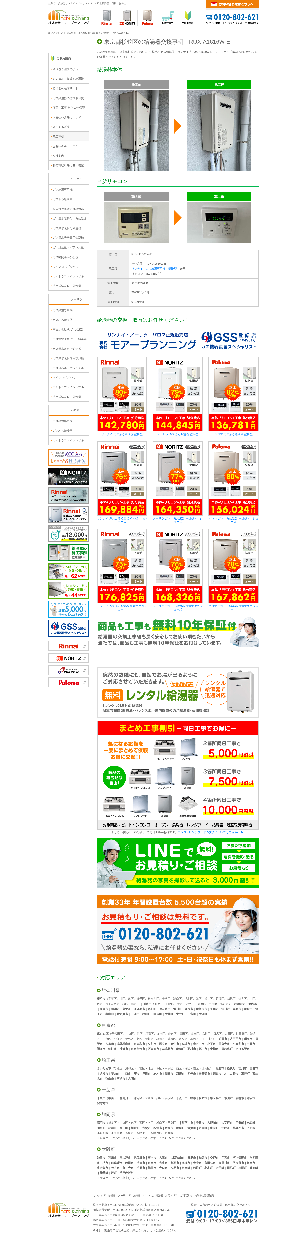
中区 (252, 998)
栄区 (199, 998)
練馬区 (172, 1038)
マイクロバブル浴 (64, 411)
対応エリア (113, 977)
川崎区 (170, 1004)
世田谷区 (241, 1033)
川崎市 (147, 1004)
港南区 (177, 998)
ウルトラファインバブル (68, 310)
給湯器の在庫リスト (65, 122)
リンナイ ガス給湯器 (104, 1195)
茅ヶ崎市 (164, 1009)
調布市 (101, 1048)
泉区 (131, 998)
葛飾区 (194, 1038)
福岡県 (108, 1114)
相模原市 (240, 1004)
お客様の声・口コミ (65, 180)
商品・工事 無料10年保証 (69, 142)
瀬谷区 (208, 998)
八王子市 (235, 1038)
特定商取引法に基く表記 (68, 199)
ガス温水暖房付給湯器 (67, 262)
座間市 (104, 1009)
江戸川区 (207, 1038)
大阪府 (108, 1149)
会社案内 (58, 190)
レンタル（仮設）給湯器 (68, 113)
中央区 (130, 1033)
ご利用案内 (64, 92)
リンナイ (137, 268)
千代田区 (117, 1033)
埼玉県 (108, 1060)
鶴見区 (242, 998)
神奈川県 (111, 990)
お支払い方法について (67, 151)
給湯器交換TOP (56, 33)
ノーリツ (76, 333)
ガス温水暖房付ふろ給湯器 (70, 252)
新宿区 (149, 1033)
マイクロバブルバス (65, 301)
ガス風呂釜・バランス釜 (68, 281)
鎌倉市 (248, 1009)
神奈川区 (153, 998)
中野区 (107, 1038)
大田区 (229, 1033)
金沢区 (166, 998)
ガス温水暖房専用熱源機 (68, 272)
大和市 (252, 1004)
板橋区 (160, 1038)
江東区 (195, 1033)
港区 (140, 1033)
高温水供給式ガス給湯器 (68, 243)
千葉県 (108, 1089)
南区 (134, 1004)
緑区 (125, 1004)
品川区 (206, 1033)
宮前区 (224, 1004)
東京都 (108, 1025)
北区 (139, 1038)
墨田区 (183, 1033)
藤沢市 (126, 1009)
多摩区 (202, 1004)
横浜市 (101, 998)
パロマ (75, 444)
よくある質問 (61, 161)
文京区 (161, 1033)
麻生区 (158, 1004)
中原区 (213, 1004)
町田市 (223, 1038)
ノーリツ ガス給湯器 (129, 1195)
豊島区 (129, 1038)
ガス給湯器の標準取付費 (68, 132)
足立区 (183, 1038)
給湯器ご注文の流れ (65, 103)
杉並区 (118, 1038)
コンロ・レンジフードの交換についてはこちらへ (209, 832)
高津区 (189, 1004)
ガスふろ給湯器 (63, 233)
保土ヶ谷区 (112, 1004)
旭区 (122, 998)
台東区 (172, 1033)
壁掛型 (172, 268)
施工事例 (71, 33)
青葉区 (112, 998)
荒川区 (149, 1038)
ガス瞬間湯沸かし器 (65, 291)
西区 (100, 1004)
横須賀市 (122, 1014)
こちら (163, 1138)
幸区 (180, 1004)
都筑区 (231, 998)
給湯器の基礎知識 (204, 1195)
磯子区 (141, 998)
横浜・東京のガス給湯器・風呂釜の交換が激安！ (222, 1204)
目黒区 (217, 1033)
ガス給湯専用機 (155, 268)
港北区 (189, 998)
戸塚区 (220, 998)
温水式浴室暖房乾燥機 (67, 320)
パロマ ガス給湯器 (153, 1195)
